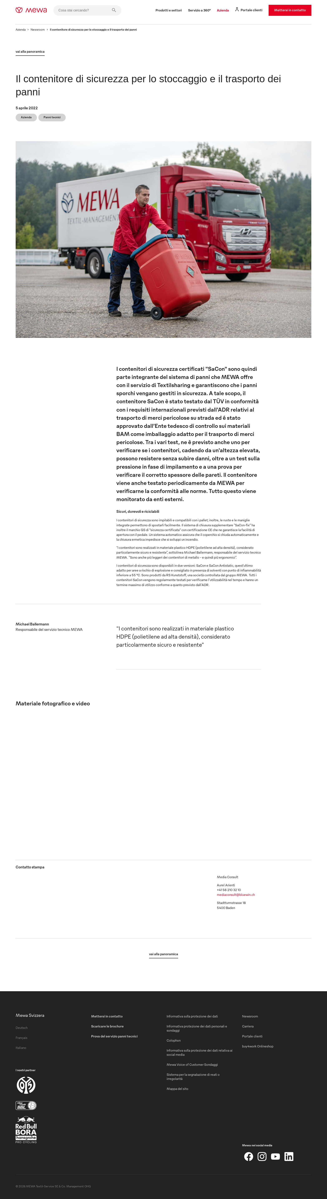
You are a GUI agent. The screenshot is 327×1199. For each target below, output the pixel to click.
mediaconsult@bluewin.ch (236, 895)
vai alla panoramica (30, 51)
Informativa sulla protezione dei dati (192, 1016)
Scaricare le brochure (107, 1026)
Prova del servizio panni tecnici (114, 1036)
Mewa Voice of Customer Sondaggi (192, 1064)
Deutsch (22, 1028)
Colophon (174, 1040)
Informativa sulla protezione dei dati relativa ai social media (200, 1052)
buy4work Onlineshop (257, 1046)
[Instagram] (262, 1156)
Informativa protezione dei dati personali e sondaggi (197, 1028)
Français (21, 1038)
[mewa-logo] (31, 10)
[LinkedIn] (289, 1156)
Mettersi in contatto (290, 10)
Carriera (248, 1026)
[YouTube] (275, 1156)
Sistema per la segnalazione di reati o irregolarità (193, 1076)
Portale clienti (252, 1036)
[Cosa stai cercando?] (87, 10)
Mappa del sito (177, 1089)
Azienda (21, 29)
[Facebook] (248, 1156)
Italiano (21, 1048)
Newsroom (38, 29)
